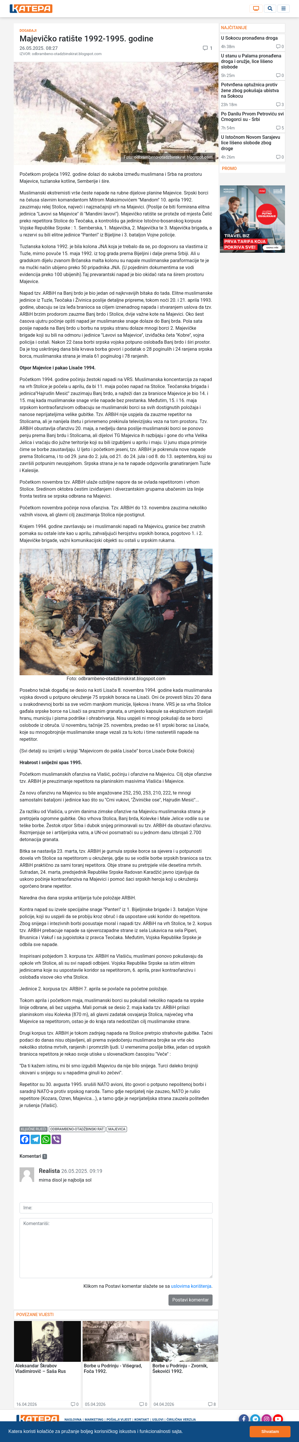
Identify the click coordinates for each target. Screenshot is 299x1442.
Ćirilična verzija (181, 1420)
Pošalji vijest (119, 1420)
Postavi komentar (190, 1300)
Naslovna (73, 1420)
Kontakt (141, 1420)
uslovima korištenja (191, 1286)
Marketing (94, 1420)
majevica (116, 1129)
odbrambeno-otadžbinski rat (77, 1129)
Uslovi (157, 1420)
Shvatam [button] (270, 1431)
